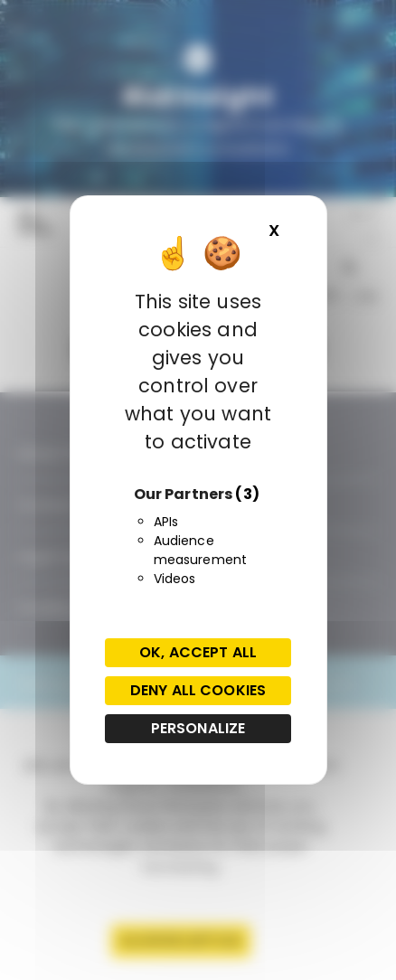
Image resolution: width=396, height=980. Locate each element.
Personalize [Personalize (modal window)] (198, 728)
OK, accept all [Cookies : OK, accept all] (198, 652)
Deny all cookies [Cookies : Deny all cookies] (198, 690)
